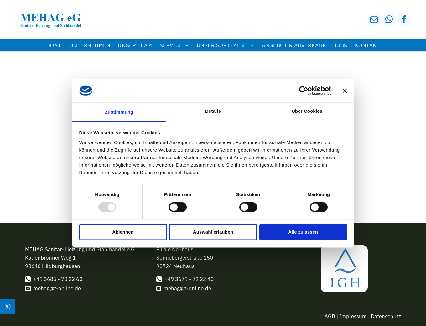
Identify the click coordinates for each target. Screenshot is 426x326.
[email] (374, 20)
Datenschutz (386, 316)
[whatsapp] (389, 20)
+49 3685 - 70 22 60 (57, 279)
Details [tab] (213, 111)
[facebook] (404, 20)
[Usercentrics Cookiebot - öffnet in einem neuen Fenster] (303, 90)
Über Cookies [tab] (307, 111)
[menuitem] (54, 45)
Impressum (353, 316)
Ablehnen (122, 232)
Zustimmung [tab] (119, 112)
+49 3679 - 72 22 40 (189, 279)
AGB (330, 316)
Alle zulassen (303, 232)
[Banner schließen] (345, 90)
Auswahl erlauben (213, 232)
